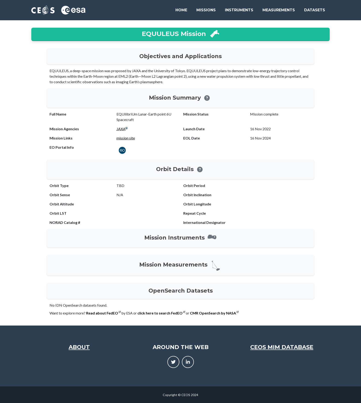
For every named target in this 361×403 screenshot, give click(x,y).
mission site (125, 138)
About (79, 347)
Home (181, 10)
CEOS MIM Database (281, 347)
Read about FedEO (103, 313)
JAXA (120, 129)
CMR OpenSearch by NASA (214, 313)
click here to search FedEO (161, 313)
